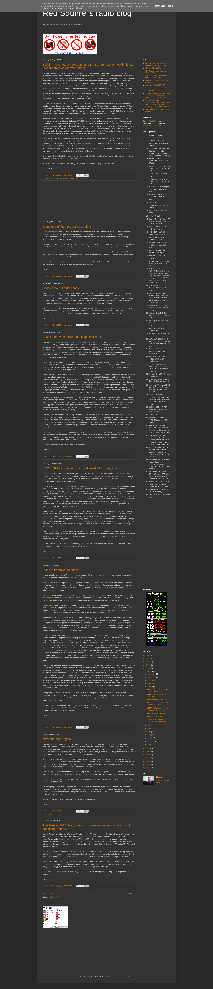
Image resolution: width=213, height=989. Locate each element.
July (149, 725)
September (152, 683)
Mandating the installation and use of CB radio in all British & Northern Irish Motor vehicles (157, 95)
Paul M (161, 777)
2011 (148, 767)
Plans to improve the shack (61, 570)
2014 (148, 758)
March (150, 738)
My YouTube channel (152, 100)
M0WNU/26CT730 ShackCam (154, 126)
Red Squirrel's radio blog (87, 13)
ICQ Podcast (149, 91)
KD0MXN (84, 178)
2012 (148, 764)
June (150, 729)
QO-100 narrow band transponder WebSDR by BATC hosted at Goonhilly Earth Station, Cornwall (157, 105)
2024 (148, 655)
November (152, 677)
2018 (148, 671)
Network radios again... (58, 739)
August (150, 687)
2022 (148, 659)
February (151, 741)
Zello (60, 814)
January (151, 744)
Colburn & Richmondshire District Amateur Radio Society (157, 77)
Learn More (160, 6)
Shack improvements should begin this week (72, 337)
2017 (148, 748)
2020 (148, 665)
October (151, 680)
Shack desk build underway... (62, 288)
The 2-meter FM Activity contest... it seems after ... (157, 720)
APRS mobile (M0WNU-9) (154, 68)
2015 (148, 755)
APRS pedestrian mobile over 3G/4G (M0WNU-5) (156, 72)
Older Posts (130, 893)
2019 (148, 668)
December (152, 674)
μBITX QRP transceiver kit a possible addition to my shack (81, 468)
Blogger (130, 977)
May (149, 732)
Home (89, 893)
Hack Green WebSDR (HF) (155, 85)
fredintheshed (48, 598)
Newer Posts (48, 893)
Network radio (53, 814)
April (149, 735)
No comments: (68, 175)
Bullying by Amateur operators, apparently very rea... (158, 690)
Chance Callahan (74, 178)
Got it (170, 6)
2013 (148, 761)
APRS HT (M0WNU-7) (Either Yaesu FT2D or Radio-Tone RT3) (157, 64)
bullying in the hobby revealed (58, 178)
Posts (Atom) (57, 897)
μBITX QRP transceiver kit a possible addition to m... (157, 709)
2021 (148, 662)
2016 (148, 752)
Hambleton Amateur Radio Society (157, 88)
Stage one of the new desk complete (67, 226)
